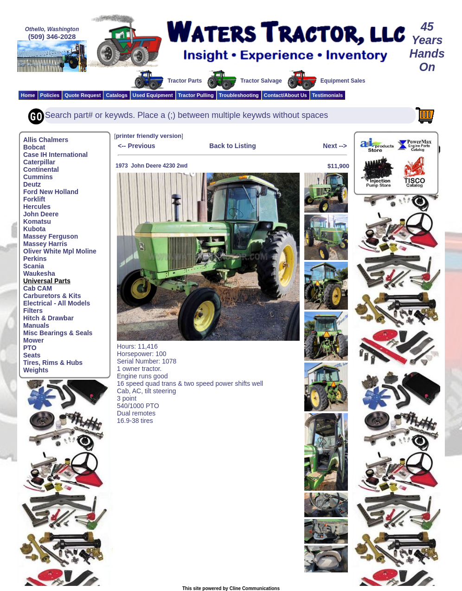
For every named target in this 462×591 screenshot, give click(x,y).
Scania (33, 266)
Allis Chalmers (45, 139)
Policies (50, 95)
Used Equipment (153, 95)
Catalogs (116, 95)
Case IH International (55, 154)
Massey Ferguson (50, 236)
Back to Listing (232, 145)
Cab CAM (37, 288)
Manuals (36, 325)
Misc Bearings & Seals (57, 333)
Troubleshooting (239, 95)
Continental (41, 169)
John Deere (40, 214)
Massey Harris (45, 243)
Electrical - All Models (56, 303)
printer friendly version (149, 135)
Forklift (34, 199)
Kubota (34, 229)
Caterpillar (39, 162)
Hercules (37, 206)
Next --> (335, 145)
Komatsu (37, 221)
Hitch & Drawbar (48, 318)
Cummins (38, 177)
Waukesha (39, 273)
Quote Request (82, 95)
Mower (33, 340)
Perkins (35, 258)
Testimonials (327, 95)
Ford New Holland (50, 191)
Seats (31, 355)
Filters (33, 310)
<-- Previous (136, 145)
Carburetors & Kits (52, 295)
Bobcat (34, 147)
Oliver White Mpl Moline (59, 251)
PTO (30, 347)
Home (28, 95)
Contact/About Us (285, 95)
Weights (35, 370)
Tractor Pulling (196, 95)
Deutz (32, 184)
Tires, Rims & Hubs (53, 362)
